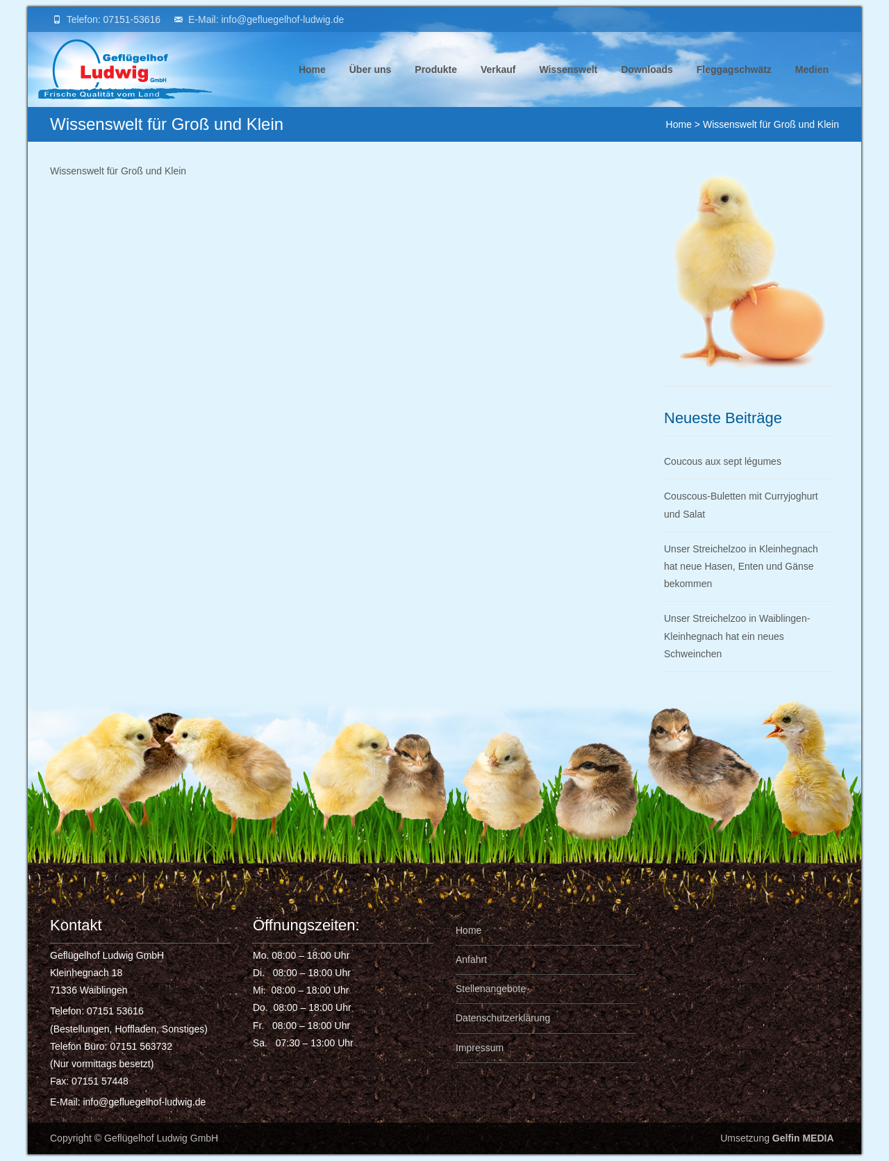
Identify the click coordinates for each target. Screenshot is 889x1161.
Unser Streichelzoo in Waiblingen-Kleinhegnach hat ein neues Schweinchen (737, 636)
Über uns (370, 85)
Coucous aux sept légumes (722, 461)
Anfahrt (471, 959)
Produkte (436, 85)
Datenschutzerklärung (503, 1017)
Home (312, 85)
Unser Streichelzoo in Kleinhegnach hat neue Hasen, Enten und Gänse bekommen (741, 566)
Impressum (480, 1047)
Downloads (647, 85)
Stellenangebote (491, 988)
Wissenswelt (568, 85)
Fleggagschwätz (734, 85)
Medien (812, 85)
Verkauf (498, 85)
